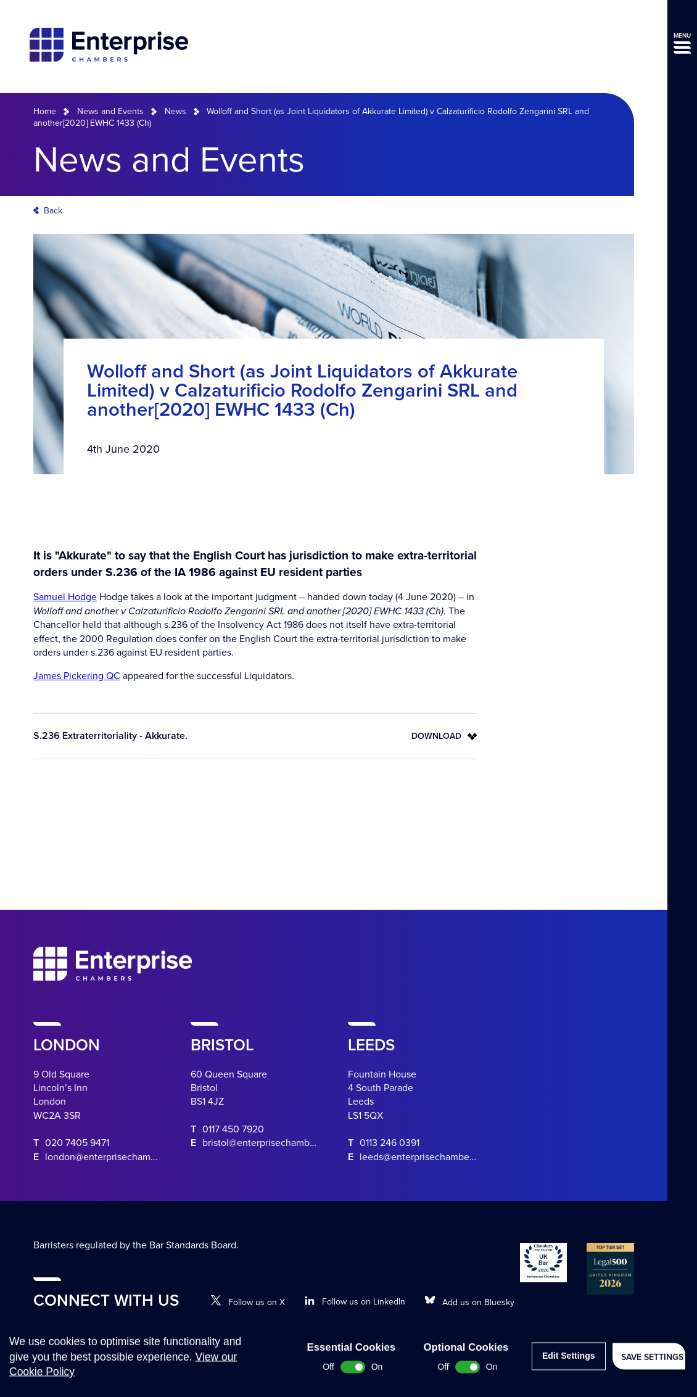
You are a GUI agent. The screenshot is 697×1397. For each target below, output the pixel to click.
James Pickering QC (76, 676)
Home (44, 111)
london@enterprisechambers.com (117, 1157)
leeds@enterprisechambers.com (429, 1157)
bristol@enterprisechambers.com (273, 1143)
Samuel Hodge (65, 597)
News (175, 111)
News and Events (110, 111)
